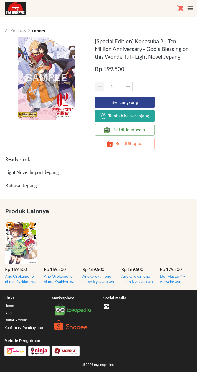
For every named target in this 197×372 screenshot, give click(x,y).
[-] (106, 307)
